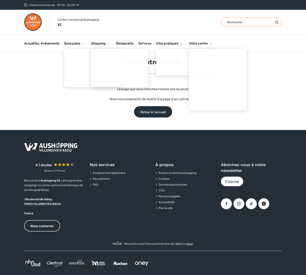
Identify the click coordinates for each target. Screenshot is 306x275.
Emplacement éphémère (109, 172)
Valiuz (189, 243)
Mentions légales (169, 196)
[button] (83, 43)
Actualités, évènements (42, 43)
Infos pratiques (167, 43)
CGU (161, 190)
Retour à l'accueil (153, 112)
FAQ (95, 184)
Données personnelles (172, 184)
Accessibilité (166, 202)
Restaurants (125, 43)
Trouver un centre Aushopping (177, 172)
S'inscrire (232, 181)
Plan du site (165, 208)
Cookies (163, 178)
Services (144, 43)
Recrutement (101, 178)
